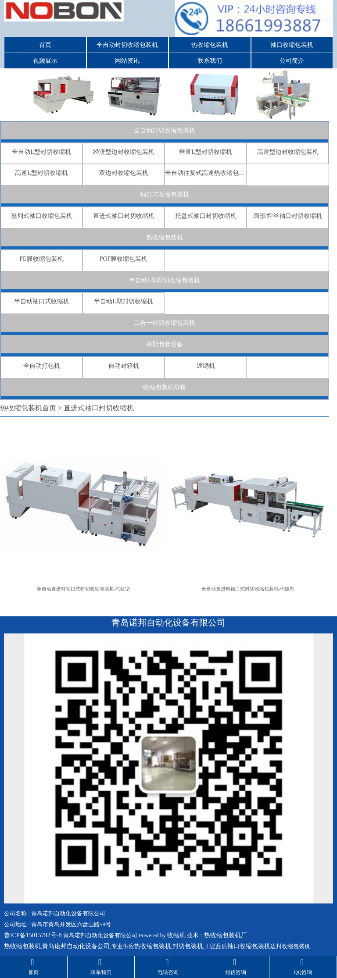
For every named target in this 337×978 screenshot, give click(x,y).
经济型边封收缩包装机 (123, 152)
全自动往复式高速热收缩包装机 (205, 173)
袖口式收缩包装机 (164, 194)
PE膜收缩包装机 (41, 259)
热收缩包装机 (209, 45)
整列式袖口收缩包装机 (41, 216)
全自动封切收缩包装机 (127, 45)
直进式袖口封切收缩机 (123, 216)
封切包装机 (187, 946)
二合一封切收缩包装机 (164, 323)
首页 (45, 45)
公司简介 (292, 60)
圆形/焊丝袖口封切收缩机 (288, 216)
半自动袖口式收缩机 (41, 301)
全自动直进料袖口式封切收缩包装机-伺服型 (248, 588)
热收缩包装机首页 (28, 408)
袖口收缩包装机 (291, 45)
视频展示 (45, 60)
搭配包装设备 (164, 344)
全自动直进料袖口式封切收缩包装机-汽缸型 (83, 588)
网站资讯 (127, 60)
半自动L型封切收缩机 (123, 301)
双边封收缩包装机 (123, 173)
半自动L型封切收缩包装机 (165, 280)
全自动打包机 (41, 366)
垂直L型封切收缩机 (205, 152)
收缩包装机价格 (164, 387)
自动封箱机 (123, 366)
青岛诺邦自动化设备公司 (76, 946)
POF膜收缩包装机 (124, 259)
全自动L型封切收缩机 (41, 152)
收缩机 (176, 935)
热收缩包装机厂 (225, 935)
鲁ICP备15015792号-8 (32, 935)
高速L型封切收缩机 (41, 173)
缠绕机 (206, 366)
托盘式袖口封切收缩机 (206, 216)
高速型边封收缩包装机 (288, 152)
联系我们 (209, 60)
